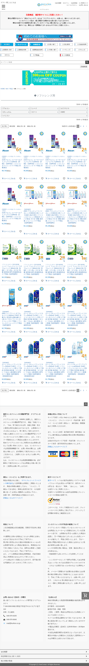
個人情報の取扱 (6, 661)
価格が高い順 (31, 126)
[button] (86, 126)
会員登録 (74, 3)
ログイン (66, 3)
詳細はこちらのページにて (57, 447)
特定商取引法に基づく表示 (10, 656)
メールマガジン (72, 5)
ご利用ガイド (84, 3)
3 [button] (83, 126)
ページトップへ (86, 404)
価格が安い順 (21, 126)
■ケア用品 (9, 89)
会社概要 (58, 3)
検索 (87, 62)
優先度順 (12, 126)
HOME (3, 89)
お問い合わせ (84, 5)
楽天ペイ (51, 480)
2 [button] (80, 126)
